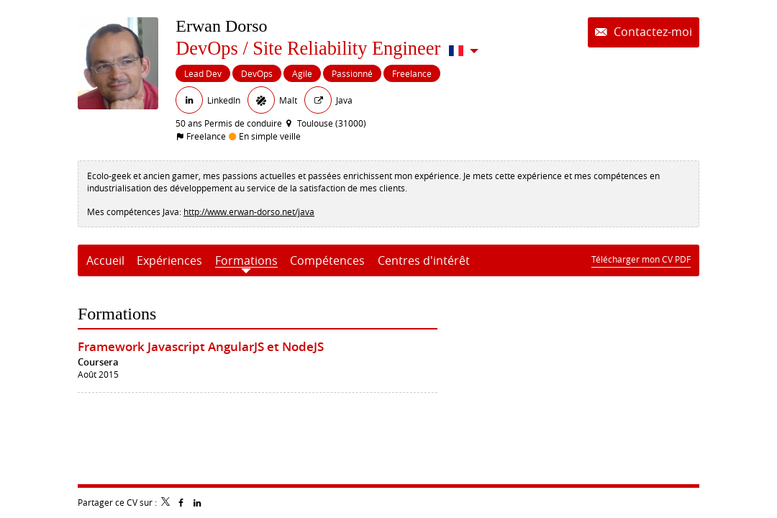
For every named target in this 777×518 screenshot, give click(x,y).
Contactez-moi (651, 32)
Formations (117, 313)
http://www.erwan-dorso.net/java (248, 211)
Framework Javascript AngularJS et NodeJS (201, 346)
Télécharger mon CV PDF (641, 259)
